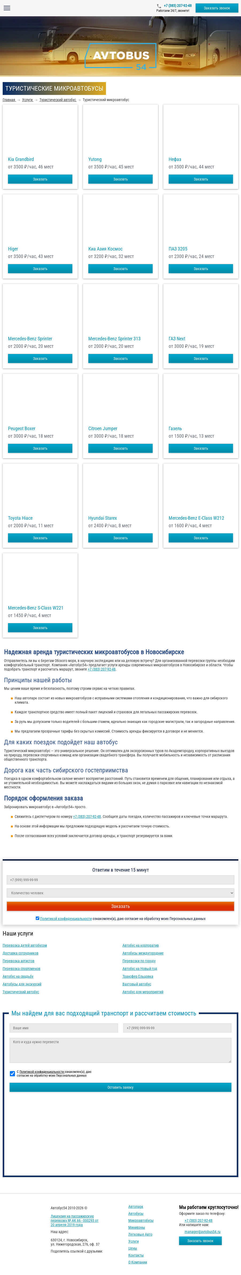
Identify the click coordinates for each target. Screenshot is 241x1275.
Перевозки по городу (139, 961)
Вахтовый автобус (137, 984)
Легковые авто (140, 1234)
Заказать (40, 179)
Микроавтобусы (141, 1220)
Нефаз (175, 159)
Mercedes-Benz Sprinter (30, 338)
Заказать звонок (217, 8)
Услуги (133, 1241)
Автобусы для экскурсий (22, 984)
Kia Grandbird (21, 159)
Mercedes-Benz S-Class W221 (36, 608)
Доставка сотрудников (20, 953)
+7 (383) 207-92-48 (177, 5)
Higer (13, 248)
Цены (132, 1248)
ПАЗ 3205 (178, 248)
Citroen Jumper (102, 428)
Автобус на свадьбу (18, 976)
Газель (175, 428)
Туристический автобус (21, 992)
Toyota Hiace (20, 518)
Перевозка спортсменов (21, 968)
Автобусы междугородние (143, 953)
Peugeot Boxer (21, 428)
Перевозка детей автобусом (25, 945)
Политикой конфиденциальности (66, 918)
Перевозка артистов (18, 961)
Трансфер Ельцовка (138, 976)
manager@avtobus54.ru (202, 1232)
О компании (137, 1262)
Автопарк (135, 1206)
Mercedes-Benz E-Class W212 (196, 518)
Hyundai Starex (102, 518)
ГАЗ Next (177, 338)
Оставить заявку (120, 1087)
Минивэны (136, 1227)
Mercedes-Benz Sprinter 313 (114, 338)
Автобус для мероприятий (143, 992)
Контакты (136, 1255)
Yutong (95, 159)
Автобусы (136, 1213)
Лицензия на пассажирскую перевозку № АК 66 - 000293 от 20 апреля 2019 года (74, 1220)
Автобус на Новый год (140, 968)
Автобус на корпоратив (141, 945)
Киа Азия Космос (105, 248)
